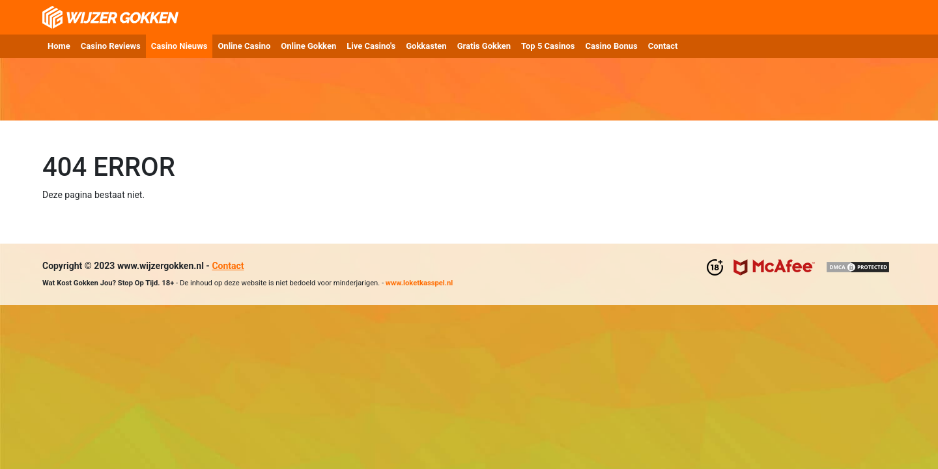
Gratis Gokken (484, 46)
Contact (663, 46)
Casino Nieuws (179, 46)
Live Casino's (371, 46)
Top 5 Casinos (548, 46)
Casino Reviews (111, 46)
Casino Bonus (611, 46)
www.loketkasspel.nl (419, 283)
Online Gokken (308, 46)
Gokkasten (426, 46)
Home (59, 46)
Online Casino (244, 46)
